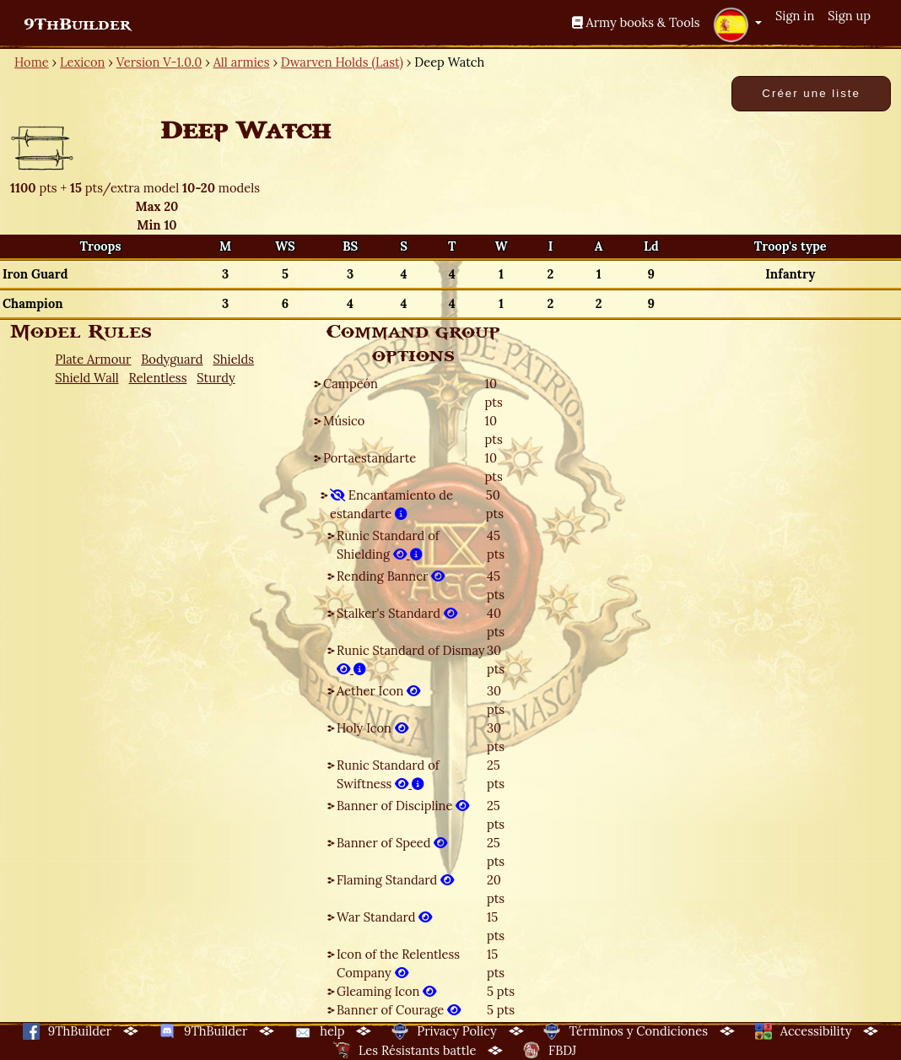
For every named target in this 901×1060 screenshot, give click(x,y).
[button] (737, 24)
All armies (241, 62)
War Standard (384, 917)
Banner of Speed (392, 843)
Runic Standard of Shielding (388, 544)
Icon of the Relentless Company (398, 963)
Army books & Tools (636, 22)
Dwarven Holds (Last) (342, 62)
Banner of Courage (399, 1010)
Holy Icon (372, 728)
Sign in (794, 16)
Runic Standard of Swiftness (388, 774)
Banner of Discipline (403, 806)
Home (31, 62)
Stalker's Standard (397, 613)
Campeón (350, 384)
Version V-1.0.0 (159, 62)
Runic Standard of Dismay (411, 659)
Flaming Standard (395, 880)
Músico (343, 421)
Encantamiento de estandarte (391, 504)
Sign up (849, 16)
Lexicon (82, 62)
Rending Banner (391, 576)
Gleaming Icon (386, 991)
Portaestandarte (369, 458)
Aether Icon (378, 691)
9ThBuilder (77, 24)
